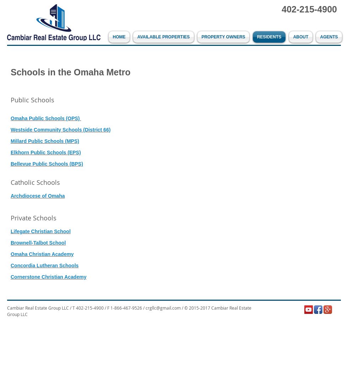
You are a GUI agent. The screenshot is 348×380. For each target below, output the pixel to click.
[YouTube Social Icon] (308, 309)
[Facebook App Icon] (318, 309)
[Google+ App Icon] (327, 309)
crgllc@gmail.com (163, 308)
